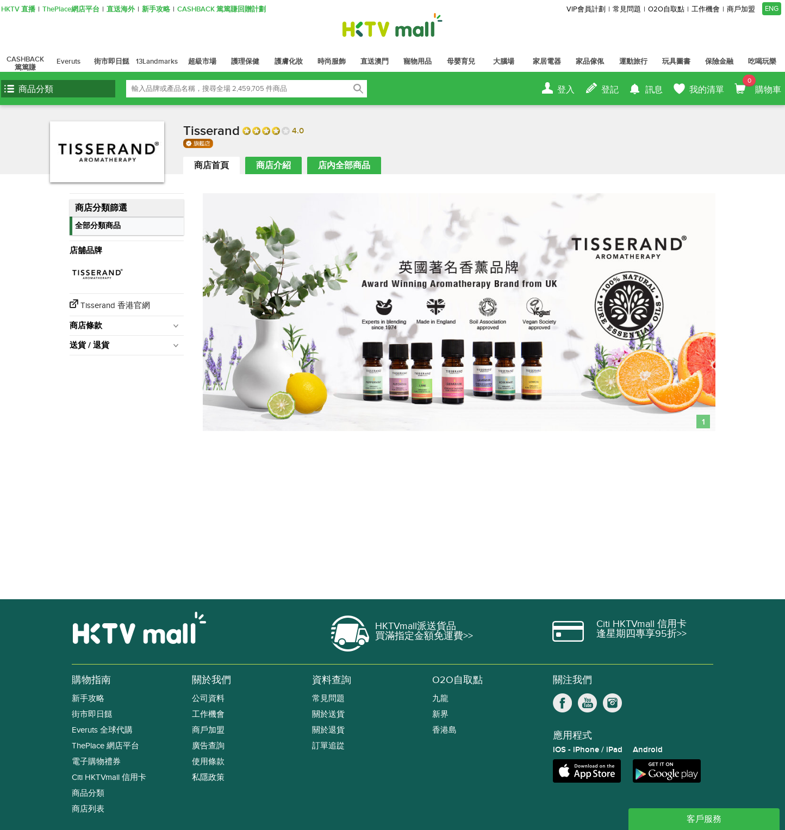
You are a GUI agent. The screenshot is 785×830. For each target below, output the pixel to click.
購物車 (762, 85)
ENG (771, 8)
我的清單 (706, 89)
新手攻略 (156, 9)
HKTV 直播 (18, 9)
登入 (566, 89)
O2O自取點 (666, 9)
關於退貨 (328, 730)
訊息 (654, 89)
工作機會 (705, 9)
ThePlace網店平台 (70, 9)
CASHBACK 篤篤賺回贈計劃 (221, 9)
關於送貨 (328, 714)
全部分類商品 (98, 225)
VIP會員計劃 (586, 9)
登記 (610, 89)
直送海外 (121, 9)
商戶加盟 (741, 9)
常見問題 (627, 9)
